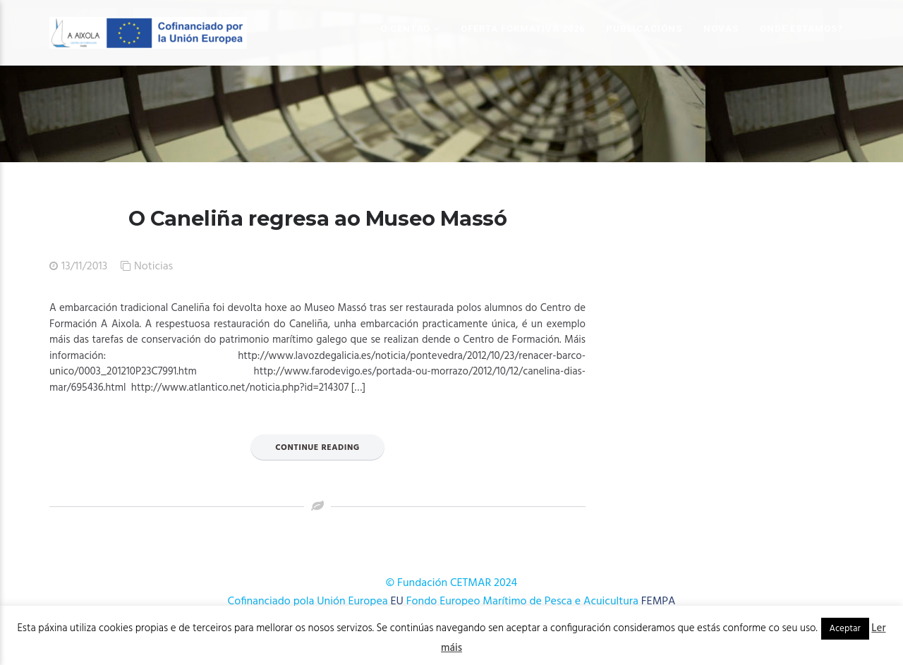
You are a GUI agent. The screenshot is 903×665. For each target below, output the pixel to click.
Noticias (153, 266)
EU (397, 601)
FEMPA (658, 601)
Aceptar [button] (845, 628)
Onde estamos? (801, 28)
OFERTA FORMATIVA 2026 (523, 28)
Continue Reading (317, 448)
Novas (721, 28)
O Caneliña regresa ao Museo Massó (317, 218)
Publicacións (644, 28)
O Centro (405, 28)
